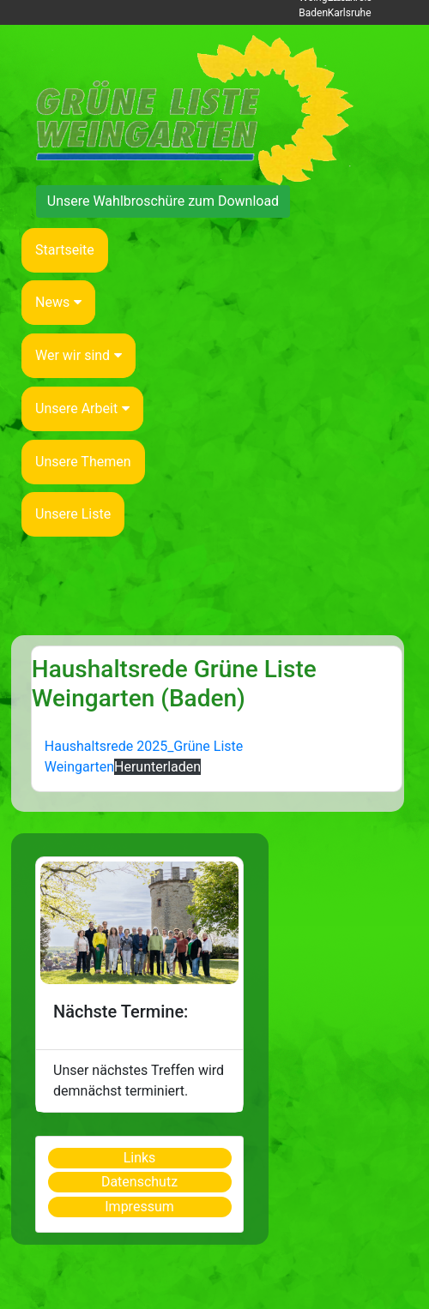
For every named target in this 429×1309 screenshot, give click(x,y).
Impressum (139, 1206)
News (58, 302)
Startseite (64, 250)
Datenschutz (139, 1182)
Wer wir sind (78, 355)
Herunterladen (157, 767)
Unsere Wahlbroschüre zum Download (163, 201)
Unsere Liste (73, 514)
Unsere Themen (83, 461)
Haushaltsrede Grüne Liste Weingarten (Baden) (174, 683)
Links (140, 1158)
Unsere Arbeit (82, 408)
